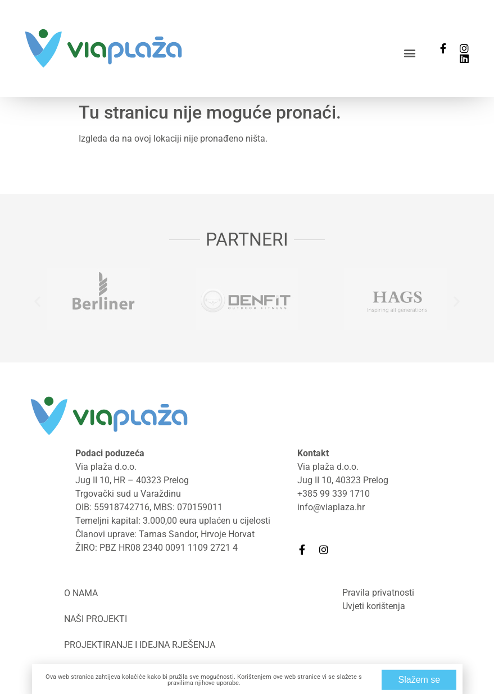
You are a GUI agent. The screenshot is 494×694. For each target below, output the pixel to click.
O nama (81, 593)
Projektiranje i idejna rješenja (139, 644)
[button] (410, 52)
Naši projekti (95, 619)
